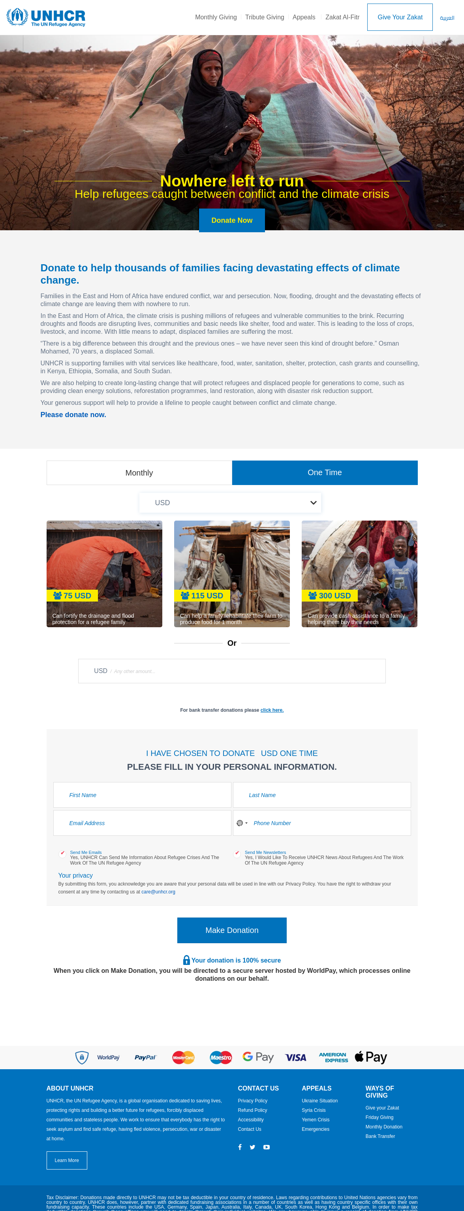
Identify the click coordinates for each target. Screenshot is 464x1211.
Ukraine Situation (320, 1101)
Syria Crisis (314, 1110)
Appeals (304, 17)
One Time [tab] (325, 472)
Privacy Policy (253, 1101)
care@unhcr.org (158, 892)
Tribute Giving (264, 17)
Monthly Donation (384, 1127)
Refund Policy (252, 1110)
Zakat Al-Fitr (342, 17)
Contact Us (249, 1129)
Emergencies (315, 1129)
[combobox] (241, 822)
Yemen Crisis (315, 1120)
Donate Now (231, 220)
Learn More (67, 1160)
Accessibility (251, 1120)
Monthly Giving (216, 17)
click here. (272, 710)
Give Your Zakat (400, 17)
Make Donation (232, 930)
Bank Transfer (380, 1136)
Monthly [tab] (139, 472)
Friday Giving (380, 1117)
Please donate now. (73, 415)
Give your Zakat (382, 1108)
